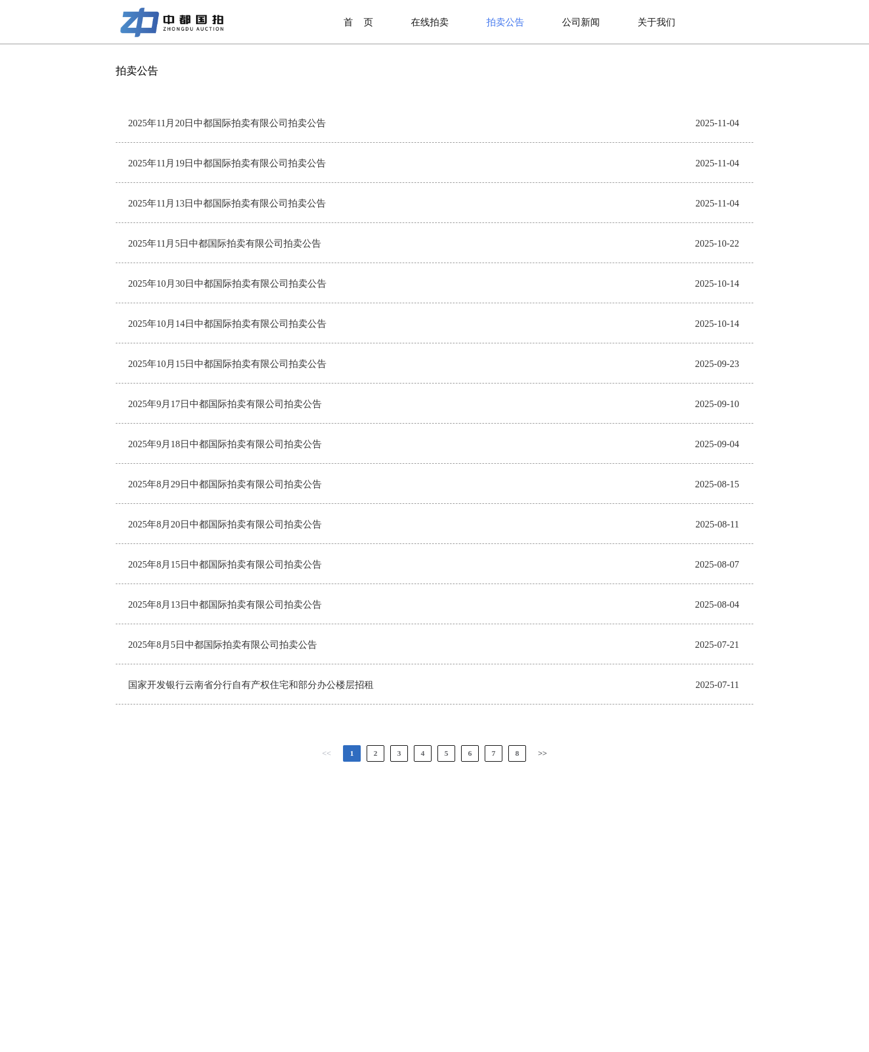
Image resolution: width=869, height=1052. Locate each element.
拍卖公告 (505, 22)
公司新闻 (581, 22)
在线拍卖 (430, 22)
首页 (358, 22)
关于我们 (656, 22)
